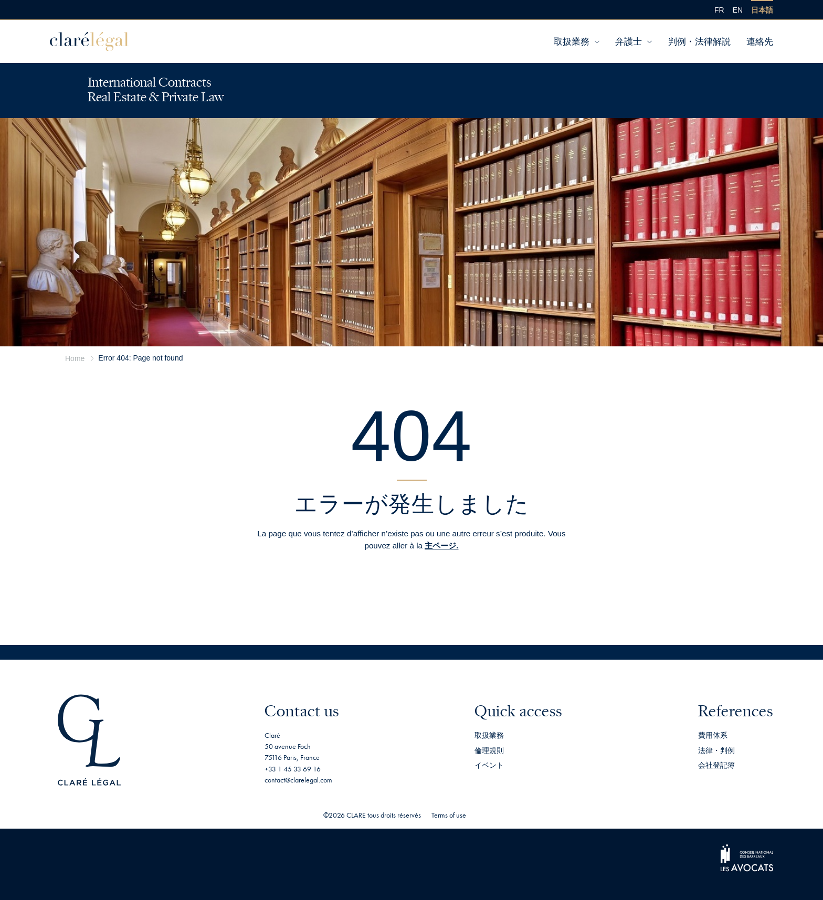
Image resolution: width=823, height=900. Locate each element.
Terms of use (448, 815)
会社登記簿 (716, 765)
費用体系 (712, 735)
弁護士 (628, 42)
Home (75, 358)
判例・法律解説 (699, 42)
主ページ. (441, 545)
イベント (489, 765)
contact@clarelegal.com (298, 780)
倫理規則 (489, 750)
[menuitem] (719, 9)
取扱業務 (571, 42)
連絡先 (759, 42)
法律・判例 (716, 750)
